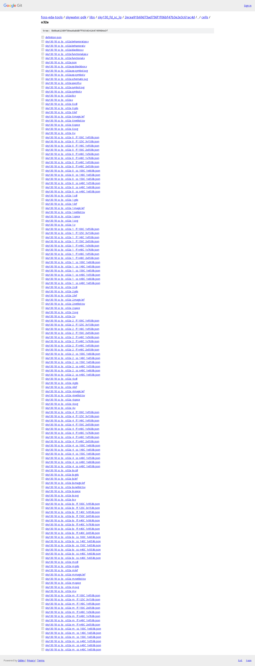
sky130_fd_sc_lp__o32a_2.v (60, 316)
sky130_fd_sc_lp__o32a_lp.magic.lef (65, 483)
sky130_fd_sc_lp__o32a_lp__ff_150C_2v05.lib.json (72, 516)
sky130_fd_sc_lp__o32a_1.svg (61, 220)
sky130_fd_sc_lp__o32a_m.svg (62, 587)
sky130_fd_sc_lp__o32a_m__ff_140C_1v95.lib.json (72, 603)
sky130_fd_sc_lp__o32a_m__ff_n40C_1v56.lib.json (72, 612)
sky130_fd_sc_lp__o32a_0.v (60, 133)
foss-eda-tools (52, 17)
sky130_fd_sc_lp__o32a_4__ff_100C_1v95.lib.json (72, 412)
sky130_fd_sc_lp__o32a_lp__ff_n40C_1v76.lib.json (72, 524)
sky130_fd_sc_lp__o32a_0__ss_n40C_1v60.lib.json (72, 187)
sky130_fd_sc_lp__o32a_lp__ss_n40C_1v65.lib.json (73, 558)
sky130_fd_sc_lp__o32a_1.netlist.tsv (65, 212)
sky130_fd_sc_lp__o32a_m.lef (61, 570)
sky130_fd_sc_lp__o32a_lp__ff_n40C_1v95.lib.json (72, 528)
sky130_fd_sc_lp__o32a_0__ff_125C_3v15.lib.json (72, 141)
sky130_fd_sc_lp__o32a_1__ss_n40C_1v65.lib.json (72, 283)
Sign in (247, 5)
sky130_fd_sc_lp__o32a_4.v (60, 408)
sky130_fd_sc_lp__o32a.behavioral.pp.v (67, 41)
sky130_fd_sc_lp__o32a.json (61, 62)
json (248, 660)
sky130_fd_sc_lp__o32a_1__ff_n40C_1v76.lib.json (72, 249)
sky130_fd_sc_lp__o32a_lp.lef (61, 478)
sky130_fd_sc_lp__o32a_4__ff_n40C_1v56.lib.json (72, 428)
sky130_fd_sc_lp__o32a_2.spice (62, 308)
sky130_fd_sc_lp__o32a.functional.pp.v (66, 54)
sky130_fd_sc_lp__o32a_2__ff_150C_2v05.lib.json (72, 333)
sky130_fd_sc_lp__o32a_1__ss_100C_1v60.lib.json (72, 262)
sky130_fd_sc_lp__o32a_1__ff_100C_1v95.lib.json (72, 229)
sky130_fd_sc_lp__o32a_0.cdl (61, 104)
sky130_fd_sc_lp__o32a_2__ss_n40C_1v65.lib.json (72, 374)
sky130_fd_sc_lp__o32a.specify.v (63, 83)
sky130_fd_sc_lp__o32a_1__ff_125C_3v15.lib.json (72, 233)
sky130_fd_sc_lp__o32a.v (59, 100)
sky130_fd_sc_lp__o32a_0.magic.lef (64, 116)
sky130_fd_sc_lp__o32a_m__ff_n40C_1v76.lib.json (72, 616)
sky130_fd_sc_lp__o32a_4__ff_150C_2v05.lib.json (72, 424)
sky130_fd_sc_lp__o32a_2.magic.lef (64, 299)
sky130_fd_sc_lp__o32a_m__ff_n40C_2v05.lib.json (72, 624)
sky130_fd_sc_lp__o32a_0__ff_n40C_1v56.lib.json (72, 154)
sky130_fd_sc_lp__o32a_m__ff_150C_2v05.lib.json (72, 607)
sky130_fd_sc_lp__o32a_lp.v (60, 499)
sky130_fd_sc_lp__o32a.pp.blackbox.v (66, 66)
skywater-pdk (76, 17)
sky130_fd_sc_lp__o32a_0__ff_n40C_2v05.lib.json (72, 166)
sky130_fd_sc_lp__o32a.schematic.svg (66, 79)
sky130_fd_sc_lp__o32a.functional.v (65, 58)
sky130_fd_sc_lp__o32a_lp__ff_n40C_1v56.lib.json (72, 520)
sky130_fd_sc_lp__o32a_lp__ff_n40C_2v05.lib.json (72, 533)
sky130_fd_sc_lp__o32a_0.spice (62, 124)
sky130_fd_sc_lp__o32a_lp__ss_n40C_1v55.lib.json (73, 549)
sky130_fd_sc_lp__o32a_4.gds (61, 383)
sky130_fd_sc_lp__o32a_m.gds (62, 566)
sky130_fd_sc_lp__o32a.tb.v (60, 95)
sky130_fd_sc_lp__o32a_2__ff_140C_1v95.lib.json (72, 329)
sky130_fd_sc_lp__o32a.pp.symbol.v (65, 74)
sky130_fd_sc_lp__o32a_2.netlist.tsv (65, 303)
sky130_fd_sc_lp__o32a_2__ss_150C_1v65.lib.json (72, 362)
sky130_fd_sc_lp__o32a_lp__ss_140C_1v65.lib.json (73, 541)
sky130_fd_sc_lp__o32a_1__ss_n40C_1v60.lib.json (72, 278)
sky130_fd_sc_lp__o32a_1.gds (61, 199)
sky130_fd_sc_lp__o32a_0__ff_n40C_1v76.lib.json (72, 158)
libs (92, 17)
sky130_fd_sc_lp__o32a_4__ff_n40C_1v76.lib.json (72, 433)
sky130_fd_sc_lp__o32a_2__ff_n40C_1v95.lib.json (72, 345)
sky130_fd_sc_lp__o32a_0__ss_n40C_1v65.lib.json (72, 191)
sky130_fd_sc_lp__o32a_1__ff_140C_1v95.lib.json (72, 237)
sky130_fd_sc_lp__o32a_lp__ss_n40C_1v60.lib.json (73, 553)
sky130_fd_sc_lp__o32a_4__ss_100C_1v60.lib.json (72, 445)
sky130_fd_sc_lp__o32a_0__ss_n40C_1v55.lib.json (72, 183)
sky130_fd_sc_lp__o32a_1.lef (61, 203)
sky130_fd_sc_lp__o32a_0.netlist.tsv (65, 120)
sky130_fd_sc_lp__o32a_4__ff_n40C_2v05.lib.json (72, 441)
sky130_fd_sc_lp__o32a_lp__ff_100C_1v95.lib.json (72, 503)
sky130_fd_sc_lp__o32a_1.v (60, 224)
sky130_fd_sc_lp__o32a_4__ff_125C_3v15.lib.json (72, 416)
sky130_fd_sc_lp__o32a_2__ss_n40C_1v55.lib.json (72, 366)
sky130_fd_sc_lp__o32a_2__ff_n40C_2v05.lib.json (72, 349)
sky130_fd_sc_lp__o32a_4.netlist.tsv (65, 395)
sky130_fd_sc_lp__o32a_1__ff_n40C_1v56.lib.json (72, 245)
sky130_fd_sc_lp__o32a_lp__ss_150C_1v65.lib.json (73, 545)
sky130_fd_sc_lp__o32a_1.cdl (61, 195)
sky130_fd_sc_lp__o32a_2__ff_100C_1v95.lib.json (72, 320)
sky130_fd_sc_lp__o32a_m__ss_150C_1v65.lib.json (73, 637)
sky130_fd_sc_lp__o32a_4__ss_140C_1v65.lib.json (72, 449)
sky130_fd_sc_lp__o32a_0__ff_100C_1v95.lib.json (72, 137)
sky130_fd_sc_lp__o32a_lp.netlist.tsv (65, 487)
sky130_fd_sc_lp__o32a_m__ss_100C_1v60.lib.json (73, 628)
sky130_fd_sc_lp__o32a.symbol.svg (64, 87)
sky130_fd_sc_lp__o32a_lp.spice (63, 491)
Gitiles (21, 660)
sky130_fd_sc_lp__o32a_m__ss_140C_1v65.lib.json (73, 633)
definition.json (53, 37)
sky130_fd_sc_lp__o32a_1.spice (62, 216)
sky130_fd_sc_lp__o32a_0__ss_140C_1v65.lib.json (72, 174)
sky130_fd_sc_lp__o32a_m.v (60, 591)
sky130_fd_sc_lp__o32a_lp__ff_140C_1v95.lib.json (72, 512)
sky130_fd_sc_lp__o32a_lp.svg (62, 495)
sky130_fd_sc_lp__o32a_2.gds (61, 291)
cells (204, 17)
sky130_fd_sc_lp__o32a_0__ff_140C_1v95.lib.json (72, 145)
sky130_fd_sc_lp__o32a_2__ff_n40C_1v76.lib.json (72, 341)
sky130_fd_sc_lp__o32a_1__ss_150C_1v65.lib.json (72, 270)
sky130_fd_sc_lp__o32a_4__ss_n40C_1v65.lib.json (72, 466)
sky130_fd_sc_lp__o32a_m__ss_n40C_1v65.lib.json (73, 649)
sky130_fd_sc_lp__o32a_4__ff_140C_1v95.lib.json (72, 420)
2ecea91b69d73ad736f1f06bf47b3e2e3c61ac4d (160, 17)
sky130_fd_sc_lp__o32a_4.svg (61, 404)
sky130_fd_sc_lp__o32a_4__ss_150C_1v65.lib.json (72, 453)
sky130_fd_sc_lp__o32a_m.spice (63, 582)
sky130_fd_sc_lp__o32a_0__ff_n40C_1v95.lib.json (72, 162)
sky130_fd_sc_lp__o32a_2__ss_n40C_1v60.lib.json (72, 370)
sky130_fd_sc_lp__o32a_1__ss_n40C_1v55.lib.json (72, 274)
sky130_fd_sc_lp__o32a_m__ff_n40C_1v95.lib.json (72, 620)
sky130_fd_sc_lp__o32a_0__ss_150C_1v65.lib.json (72, 179)
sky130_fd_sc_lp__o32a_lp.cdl (61, 470)
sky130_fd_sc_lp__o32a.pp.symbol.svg (66, 70)
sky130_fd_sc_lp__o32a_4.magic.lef (64, 391)
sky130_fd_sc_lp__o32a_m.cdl (61, 562)
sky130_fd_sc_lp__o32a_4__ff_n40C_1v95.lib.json (72, 437)
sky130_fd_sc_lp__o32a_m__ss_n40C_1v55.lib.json (73, 641)
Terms (41, 660)
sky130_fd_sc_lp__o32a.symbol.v (63, 91)
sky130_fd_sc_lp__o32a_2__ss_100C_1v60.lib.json (72, 353)
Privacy (31, 660)
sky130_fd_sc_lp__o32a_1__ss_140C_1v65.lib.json (72, 266)
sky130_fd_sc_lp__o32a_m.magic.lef (65, 574)
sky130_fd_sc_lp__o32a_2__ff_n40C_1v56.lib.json (72, 337)
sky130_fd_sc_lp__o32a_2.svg (61, 312)
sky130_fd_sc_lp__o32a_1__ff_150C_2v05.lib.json (72, 241)
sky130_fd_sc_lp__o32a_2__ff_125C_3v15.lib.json (72, 324)
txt (240, 660)
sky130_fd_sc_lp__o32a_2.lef (61, 295)
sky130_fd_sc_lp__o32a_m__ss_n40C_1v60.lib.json (73, 645)
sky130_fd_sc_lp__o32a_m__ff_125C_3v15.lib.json (72, 599)
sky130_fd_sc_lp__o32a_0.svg (61, 129)
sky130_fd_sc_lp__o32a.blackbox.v (64, 49)
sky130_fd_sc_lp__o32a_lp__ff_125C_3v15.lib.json (72, 507)
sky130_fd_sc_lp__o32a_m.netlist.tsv (65, 578)
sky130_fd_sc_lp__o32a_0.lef (61, 112)
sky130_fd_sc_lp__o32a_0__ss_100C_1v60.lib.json (72, 170)
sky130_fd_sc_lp (110, 17)
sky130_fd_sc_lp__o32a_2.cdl (61, 287)
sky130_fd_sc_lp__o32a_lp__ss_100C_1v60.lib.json (73, 537)
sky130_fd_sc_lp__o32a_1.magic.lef (64, 208)
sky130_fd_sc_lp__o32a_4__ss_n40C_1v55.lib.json (72, 458)
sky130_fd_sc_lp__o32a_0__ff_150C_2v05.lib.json (72, 149)
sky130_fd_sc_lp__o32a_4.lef (61, 387)
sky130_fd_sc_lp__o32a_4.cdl (61, 378)
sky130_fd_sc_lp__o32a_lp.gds (62, 474)
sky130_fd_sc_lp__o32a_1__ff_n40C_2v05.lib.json (72, 258)
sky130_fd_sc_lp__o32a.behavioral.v (65, 45)
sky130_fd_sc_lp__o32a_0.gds (61, 108)
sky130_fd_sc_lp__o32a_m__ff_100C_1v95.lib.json (72, 595)
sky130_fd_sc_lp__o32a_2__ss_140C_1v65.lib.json (72, 358)
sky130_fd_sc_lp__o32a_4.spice (62, 399)
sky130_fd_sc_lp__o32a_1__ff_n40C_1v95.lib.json (72, 254)
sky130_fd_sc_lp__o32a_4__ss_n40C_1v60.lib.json (72, 462)
